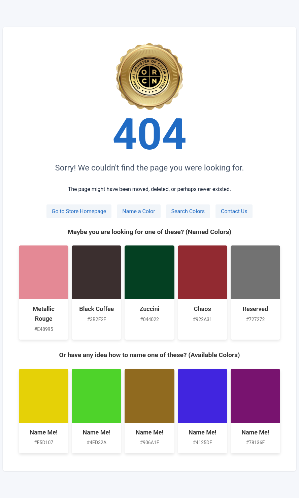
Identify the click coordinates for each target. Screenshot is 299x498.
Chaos (202, 308)
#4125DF (202, 442)
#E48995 (43, 329)
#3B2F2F (96, 319)
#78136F (255, 442)
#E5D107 (43, 442)
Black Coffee (96, 308)
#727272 (255, 319)
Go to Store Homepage (79, 211)
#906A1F (149, 442)
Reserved (255, 308)
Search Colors (188, 211)
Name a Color (138, 211)
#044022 (149, 319)
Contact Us (234, 211)
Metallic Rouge (44, 313)
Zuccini (150, 308)
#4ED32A (97, 442)
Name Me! (43, 432)
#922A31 (202, 319)
